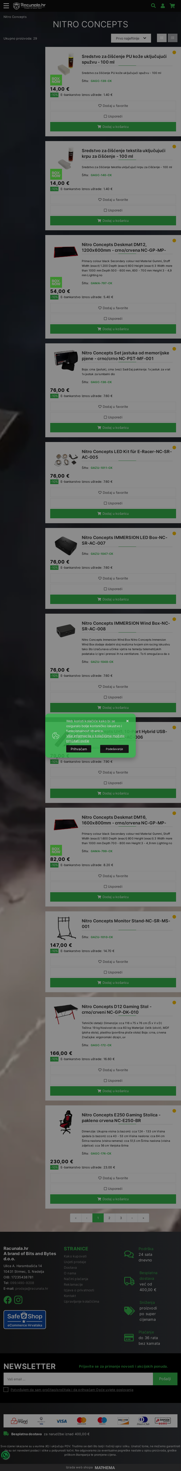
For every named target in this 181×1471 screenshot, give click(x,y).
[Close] (78, 749)
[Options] (114, 749)
